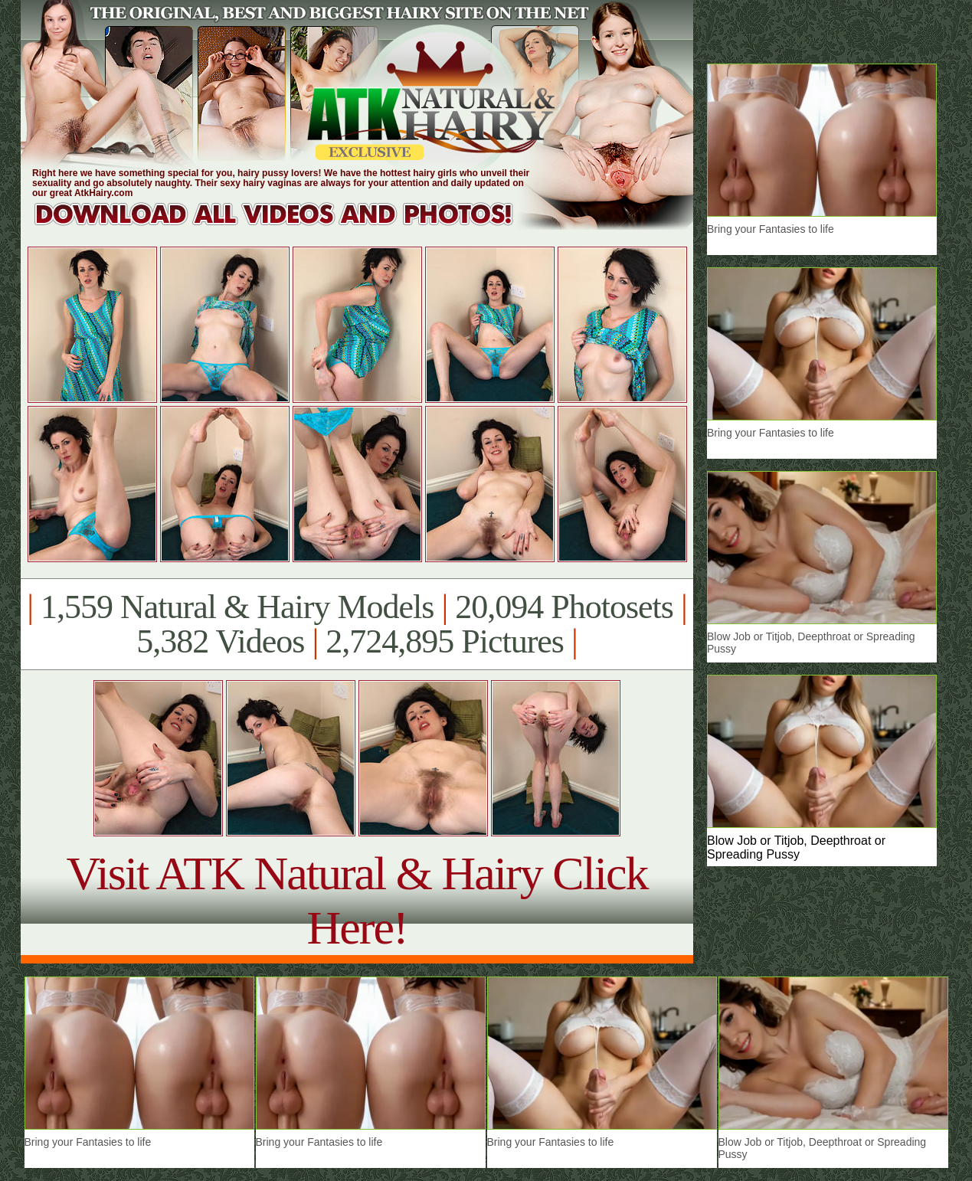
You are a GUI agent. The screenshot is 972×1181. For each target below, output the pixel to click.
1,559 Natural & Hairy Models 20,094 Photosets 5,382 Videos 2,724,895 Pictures (356, 624)
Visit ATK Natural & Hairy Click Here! (356, 900)
